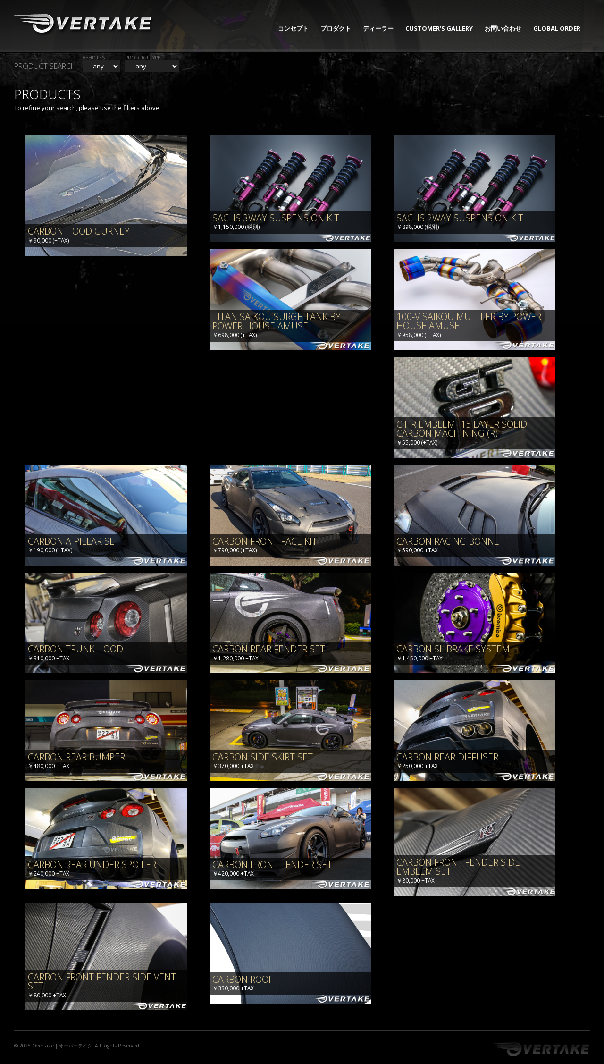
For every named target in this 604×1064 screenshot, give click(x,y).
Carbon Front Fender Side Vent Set (102, 982)
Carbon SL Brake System (453, 648)
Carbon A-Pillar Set (74, 541)
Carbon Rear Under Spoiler (92, 864)
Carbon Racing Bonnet (450, 541)
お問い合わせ (503, 28)
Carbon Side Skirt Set (262, 757)
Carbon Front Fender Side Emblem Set (458, 867)
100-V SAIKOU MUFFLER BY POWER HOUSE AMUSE (468, 321)
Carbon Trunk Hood (75, 648)
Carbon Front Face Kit (264, 541)
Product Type (142, 57)
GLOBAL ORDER (556, 28)
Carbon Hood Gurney (79, 231)
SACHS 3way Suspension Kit (275, 217)
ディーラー (378, 28)
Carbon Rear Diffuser (447, 757)
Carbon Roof (242, 979)
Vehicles (94, 57)
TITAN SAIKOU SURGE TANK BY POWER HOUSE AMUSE (276, 321)
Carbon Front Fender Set (272, 864)
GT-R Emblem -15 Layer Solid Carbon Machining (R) (461, 429)
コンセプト (293, 28)
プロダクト (335, 28)
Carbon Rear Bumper (76, 757)
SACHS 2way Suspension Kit (459, 217)
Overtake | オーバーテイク (62, 1045)
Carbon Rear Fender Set (268, 648)
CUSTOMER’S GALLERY (439, 28)
